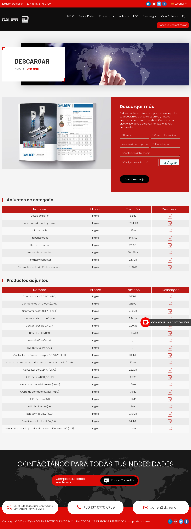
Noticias (123, 16)
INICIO (70, 16)
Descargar (150, 16)
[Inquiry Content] (150, 153)
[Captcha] (139, 162)
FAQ (135, 16)
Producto (105, 16)
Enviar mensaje (134, 179)
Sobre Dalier (87, 16)
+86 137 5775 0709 (39, 3)
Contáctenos (170, 16)
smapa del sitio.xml (138, 521)
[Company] (134, 144)
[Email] (165, 135)
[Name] (134, 135)
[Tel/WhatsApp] (165, 144)
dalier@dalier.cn (12, 3)
